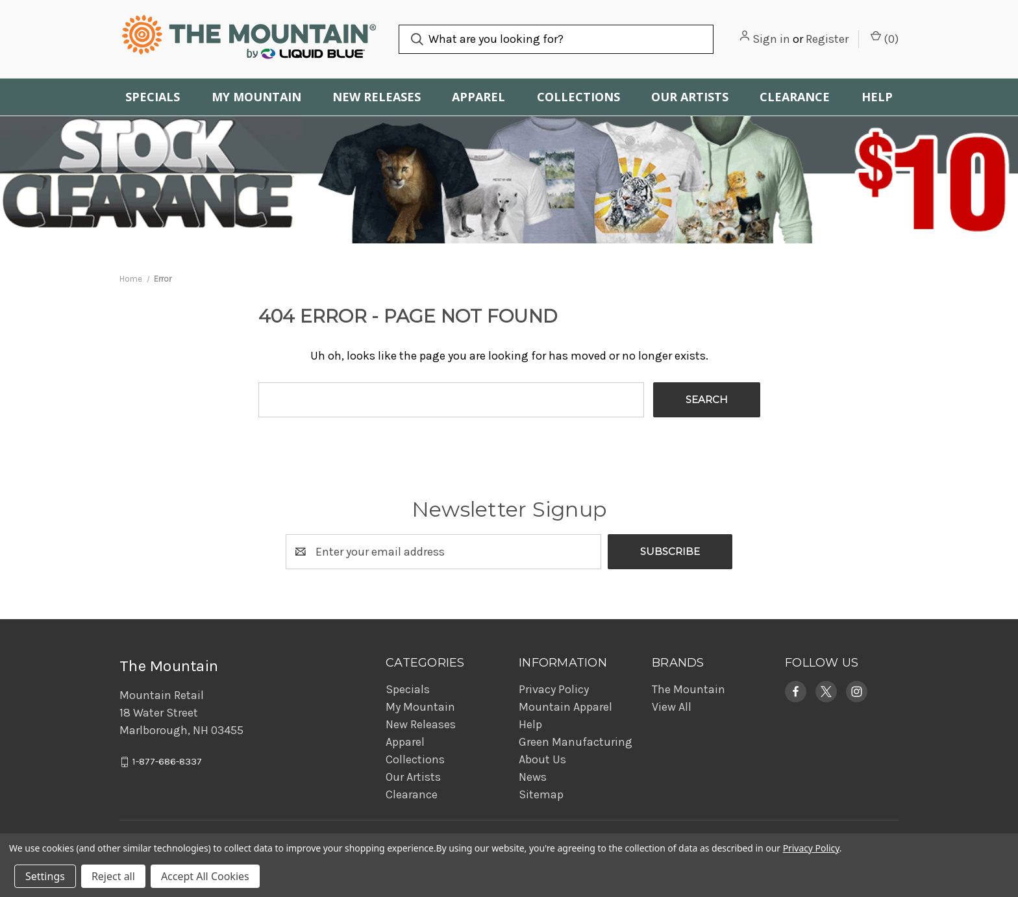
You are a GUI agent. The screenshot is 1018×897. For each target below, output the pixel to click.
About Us (542, 759)
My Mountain (256, 96)
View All (671, 707)
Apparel (478, 96)
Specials (152, 96)
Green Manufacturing (575, 742)
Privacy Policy (554, 689)
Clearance (795, 96)
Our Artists (689, 96)
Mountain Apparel (565, 707)
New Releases (376, 96)
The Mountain (688, 689)
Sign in (771, 39)
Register (827, 39)
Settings (45, 876)
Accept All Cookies (205, 876)
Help (877, 96)
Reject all (113, 876)
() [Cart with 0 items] (885, 38)
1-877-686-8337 (167, 762)
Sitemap (541, 794)
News (533, 777)
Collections (578, 96)
